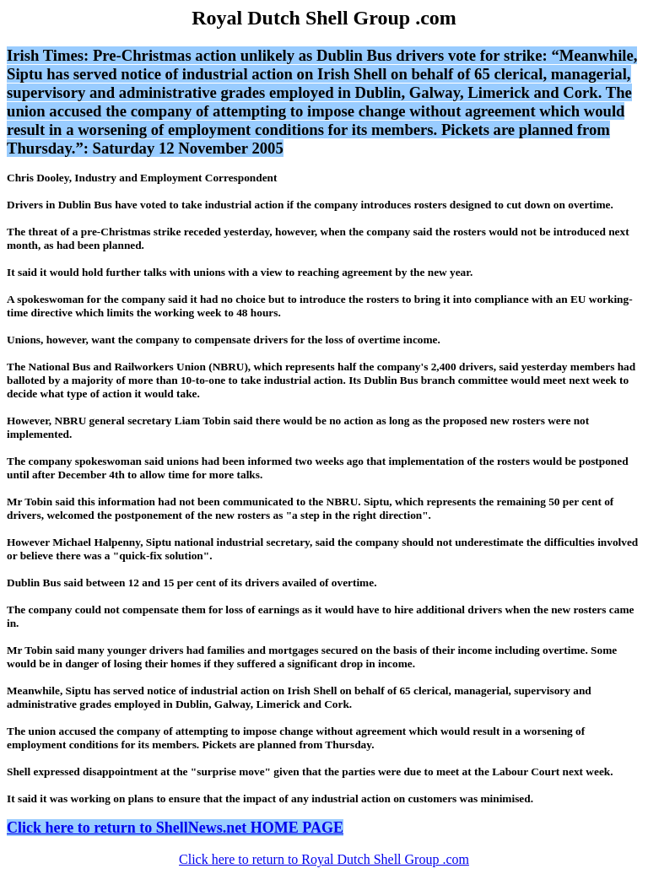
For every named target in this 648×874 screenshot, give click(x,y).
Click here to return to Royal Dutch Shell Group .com (324, 859)
